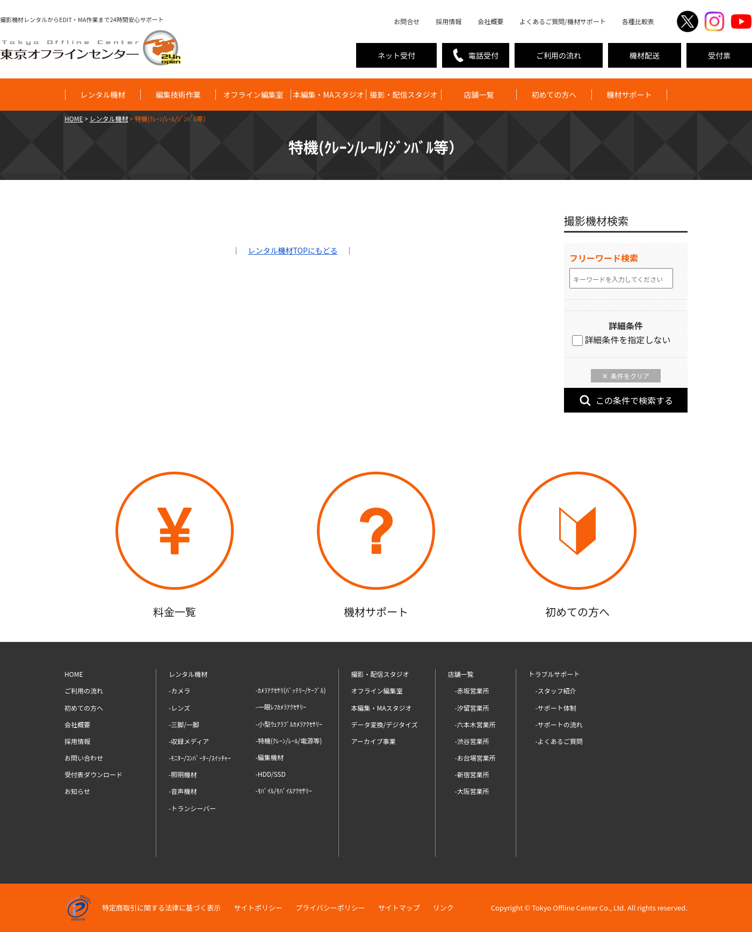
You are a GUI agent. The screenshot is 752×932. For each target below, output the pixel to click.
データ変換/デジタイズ (384, 724)
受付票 (719, 55)
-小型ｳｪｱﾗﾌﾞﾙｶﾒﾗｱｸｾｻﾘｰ (289, 723)
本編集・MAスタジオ (328, 94)
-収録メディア (189, 741)
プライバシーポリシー (330, 907)
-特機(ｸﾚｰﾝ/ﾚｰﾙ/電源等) (289, 740)
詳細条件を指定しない (621, 339)
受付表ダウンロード (93, 774)
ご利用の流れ (558, 55)
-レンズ (179, 707)
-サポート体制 (556, 707)
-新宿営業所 (472, 774)
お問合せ (407, 21)
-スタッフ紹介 (556, 690)
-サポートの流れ (559, 724)
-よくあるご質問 (559, 741)
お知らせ (77, 791)
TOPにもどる (293, 250)
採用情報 (448, 21)
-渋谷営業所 (472, 741)
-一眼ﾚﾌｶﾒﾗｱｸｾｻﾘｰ (281, 706)
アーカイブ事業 (373, 741)
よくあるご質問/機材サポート (562, 21)
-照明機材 (183, 774)
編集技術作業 (178, 94)
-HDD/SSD (271, 773)
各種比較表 (638, 21)
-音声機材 (183, 791)
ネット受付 (396, 55)
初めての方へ (554, 94)
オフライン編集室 (253, 94)
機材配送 (645, 55)
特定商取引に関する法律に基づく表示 (161, 907)
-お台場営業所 (475, 757)
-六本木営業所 (475, 724)
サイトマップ (399, 907)
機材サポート (629, 94)
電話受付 (483, 55)
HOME (73, 673)
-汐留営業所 (472, 707)
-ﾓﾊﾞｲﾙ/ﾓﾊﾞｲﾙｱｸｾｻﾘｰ (284, 790)
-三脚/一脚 (184, 724)
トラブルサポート (554, 673)
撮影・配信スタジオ (404, 94)
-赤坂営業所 (472, 690)
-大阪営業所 (472, 791)
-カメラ (179, 690)
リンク (443, 907)
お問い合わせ (83, 757)
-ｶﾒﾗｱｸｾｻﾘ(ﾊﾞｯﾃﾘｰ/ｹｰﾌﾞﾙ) (291, 690)
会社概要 (490, 21)
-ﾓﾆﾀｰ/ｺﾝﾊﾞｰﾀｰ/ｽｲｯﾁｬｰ (200, 757)
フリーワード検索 (603, 257)
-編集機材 (270, 757)
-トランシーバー (192, 808)
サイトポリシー (258, 907)
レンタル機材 (103, 94)
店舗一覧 (479, 94)
